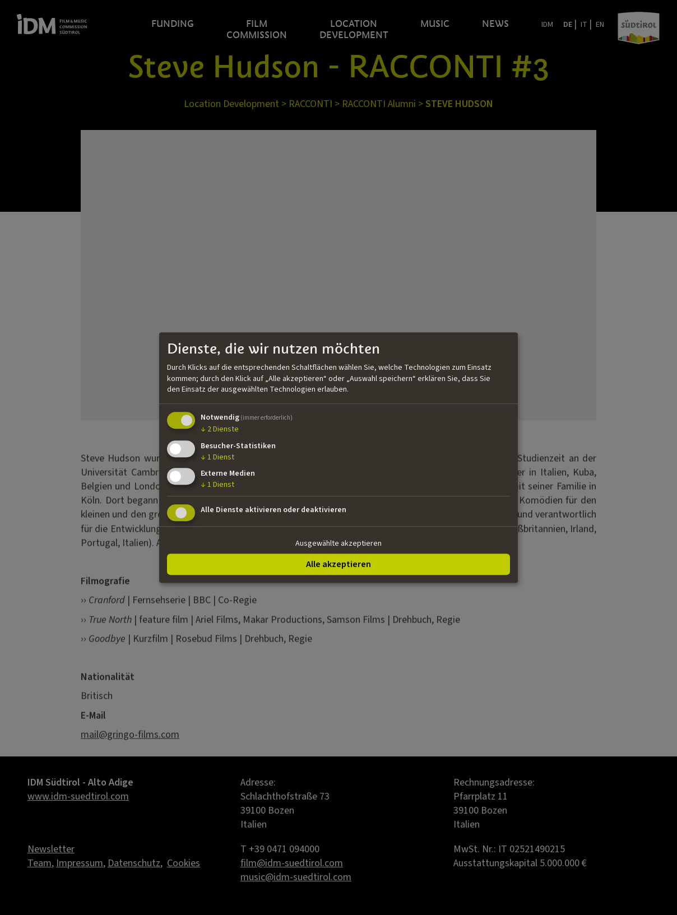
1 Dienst (217, 457)
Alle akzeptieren (338, 564)
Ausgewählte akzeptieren (338, 543)
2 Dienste (220, 429)
